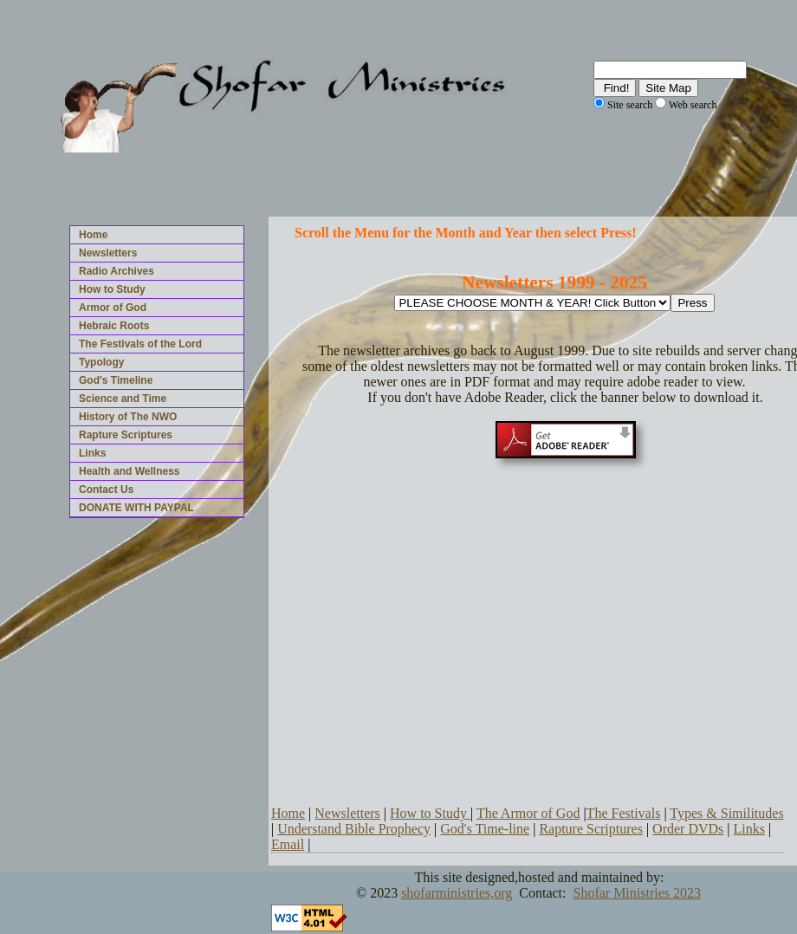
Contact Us (106, 489)
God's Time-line (484, 828)
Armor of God (112, 308)
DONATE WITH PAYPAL (136, 508)
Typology (101, 362)
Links (92, 453)
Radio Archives (116, 271)
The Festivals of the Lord (140, 344)
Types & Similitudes (726, 813)
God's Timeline (115, 380)
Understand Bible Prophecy (354, 828)
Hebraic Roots (114, 326)
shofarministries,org (456, 892)
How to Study (112, 289)
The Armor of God (528, 813)
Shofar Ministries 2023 (637, 892)
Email (287, 844)
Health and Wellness (129, 471)
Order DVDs (687, 828)
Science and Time (122, 398)
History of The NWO (128, 417)
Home (93, 235)
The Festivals (623, 813)
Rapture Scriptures (125, 435)
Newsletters (108, 253)
